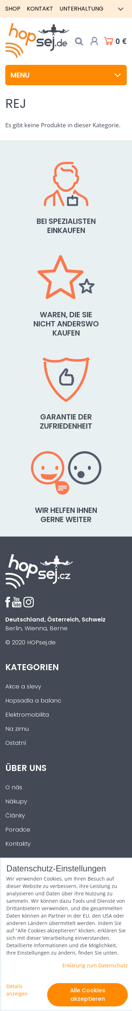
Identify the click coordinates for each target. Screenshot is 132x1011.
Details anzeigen (17, 990)
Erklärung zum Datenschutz (95, 965)
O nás (13, 787)
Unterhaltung (81, 9)
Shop (12, 9)
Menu (66, 75)
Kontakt (40, 9)
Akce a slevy (23, 686)
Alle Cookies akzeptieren (87, 994)
